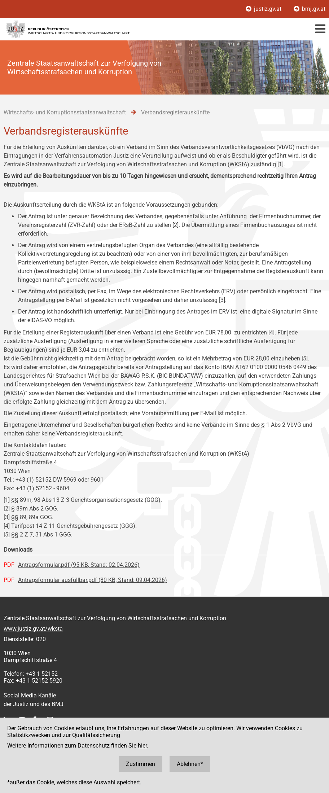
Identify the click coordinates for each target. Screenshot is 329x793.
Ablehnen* (190, 764)
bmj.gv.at (309, 8)
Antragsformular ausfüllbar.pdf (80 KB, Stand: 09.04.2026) (92, 580)
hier (142, 745)
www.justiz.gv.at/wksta (33, 628)
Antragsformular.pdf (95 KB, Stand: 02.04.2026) (79, 564)
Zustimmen (140, 764)
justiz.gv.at (264, 8)
